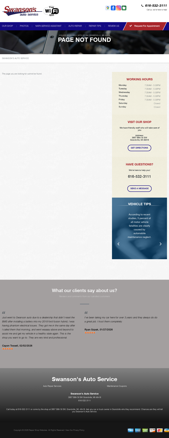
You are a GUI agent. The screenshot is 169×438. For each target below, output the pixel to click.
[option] (139, 230)
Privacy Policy (78, 430)
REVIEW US (113, 26)
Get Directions (139, 148)
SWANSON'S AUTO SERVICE (15, 58)
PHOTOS (24, 26)
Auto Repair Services (52, 386)
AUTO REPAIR (75, 26)
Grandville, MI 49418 (99, 35)
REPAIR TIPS (95, 26)
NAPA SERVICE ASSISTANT (48, 26)
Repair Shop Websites (38, 430)
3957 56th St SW (80, 35)
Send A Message (139, 188)
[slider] (7, 349)
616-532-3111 (156, 5)
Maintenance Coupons (117, 386)
